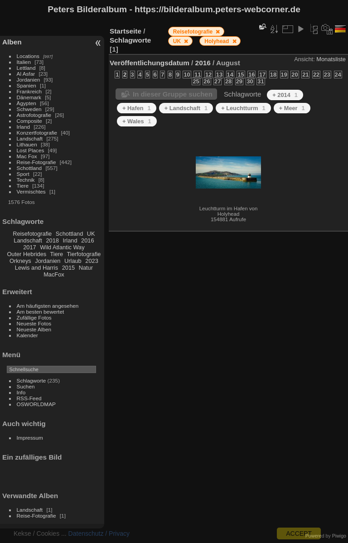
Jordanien (28, 79)
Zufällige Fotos (34, 317)
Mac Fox (27, 156)
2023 (91, 260)
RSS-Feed (29, 398)
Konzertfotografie (37, 133)
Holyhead (217, 41)
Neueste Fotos (34, 323)
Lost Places (30, 150)
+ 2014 (285, 95)
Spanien (26, 85)
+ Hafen (136, 108)
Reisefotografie (32, 233)
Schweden (29, 109)
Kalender (27, 335)
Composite (29, 121)
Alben (12, 42)
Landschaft (30, 138)
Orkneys (20, 260)
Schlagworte (31, 380)
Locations (28, 56)
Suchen (26, 386)
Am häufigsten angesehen (48, 306)
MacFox (54, 274)
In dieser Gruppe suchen (173, 94)
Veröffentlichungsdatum (149, 63)
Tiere (23, 186)
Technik (26, 180)
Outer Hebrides (26, 254)
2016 (87, 240)
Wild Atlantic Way (62, 247)
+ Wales (136, 121)
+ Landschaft (186, 108)
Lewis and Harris (36, 267)
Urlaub (73, 260)
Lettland (26, 68)
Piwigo (339, 535)
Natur (86, 267)
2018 (52, 240)
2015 (68, 267)
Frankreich (29, 91)
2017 (29, 247)
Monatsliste (331, 59)
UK (91, 233)
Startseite (125, 31)
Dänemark (29, 97)
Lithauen (27, 144)
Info (21, 392)
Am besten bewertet (40, 312)
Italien (24, 62)
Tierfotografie (84, 254)
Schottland (29, 168)
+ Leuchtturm (243, 108)
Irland (23, 127)
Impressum (30, 438)
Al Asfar (26, 74)
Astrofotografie (34, 115)
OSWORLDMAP (36, 404)
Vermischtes (31, 191)
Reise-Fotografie (36, 162)
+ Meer (292, 108)
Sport (23, 174)
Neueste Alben (34, 329)
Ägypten (26, 103)
